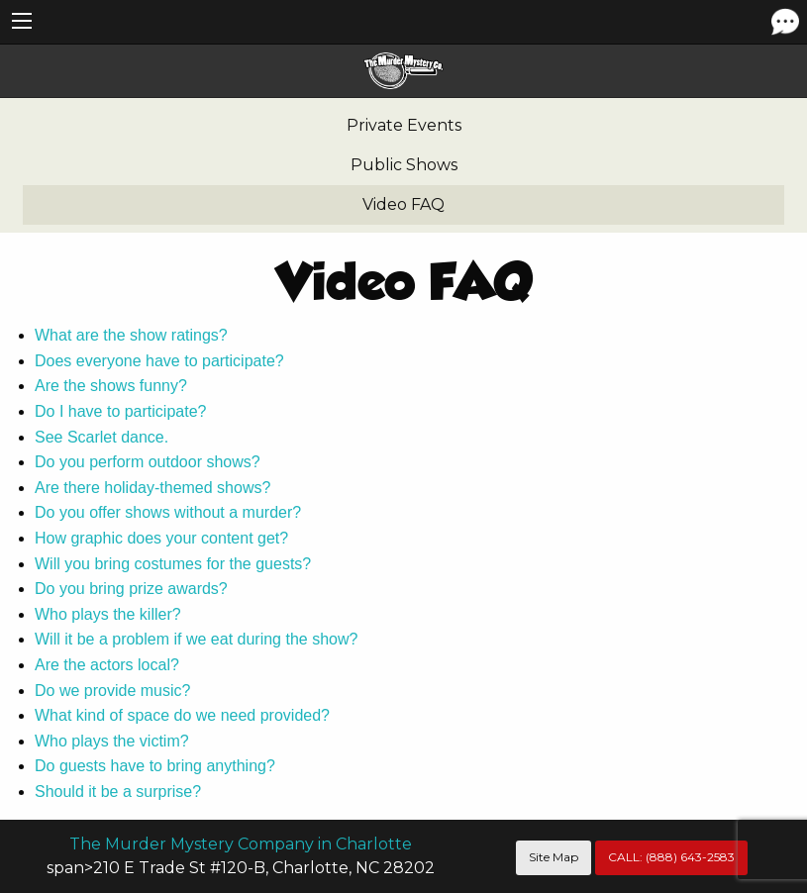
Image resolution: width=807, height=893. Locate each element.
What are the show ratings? (131, 335)
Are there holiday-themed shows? (152, 487)
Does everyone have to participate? (159, 360)
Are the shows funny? (111, 385)
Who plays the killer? (108, 614)
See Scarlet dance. (101, 437)
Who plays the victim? (112, 741)
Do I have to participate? (120, 411)
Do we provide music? (112, 690)
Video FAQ (403, 204)
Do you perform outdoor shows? (147, 461)
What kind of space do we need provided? (182, 715)
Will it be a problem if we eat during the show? (196, 639)
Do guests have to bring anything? (155, 765)
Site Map (553, 856)
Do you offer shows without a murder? (168, 512)
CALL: (671, 856)
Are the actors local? (107, 664)
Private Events (404, 125)
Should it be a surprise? (118, 791)
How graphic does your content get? (161, 538)
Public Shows (404, 164)
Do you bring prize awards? (131, 588)
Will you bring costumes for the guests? (173, 563)
